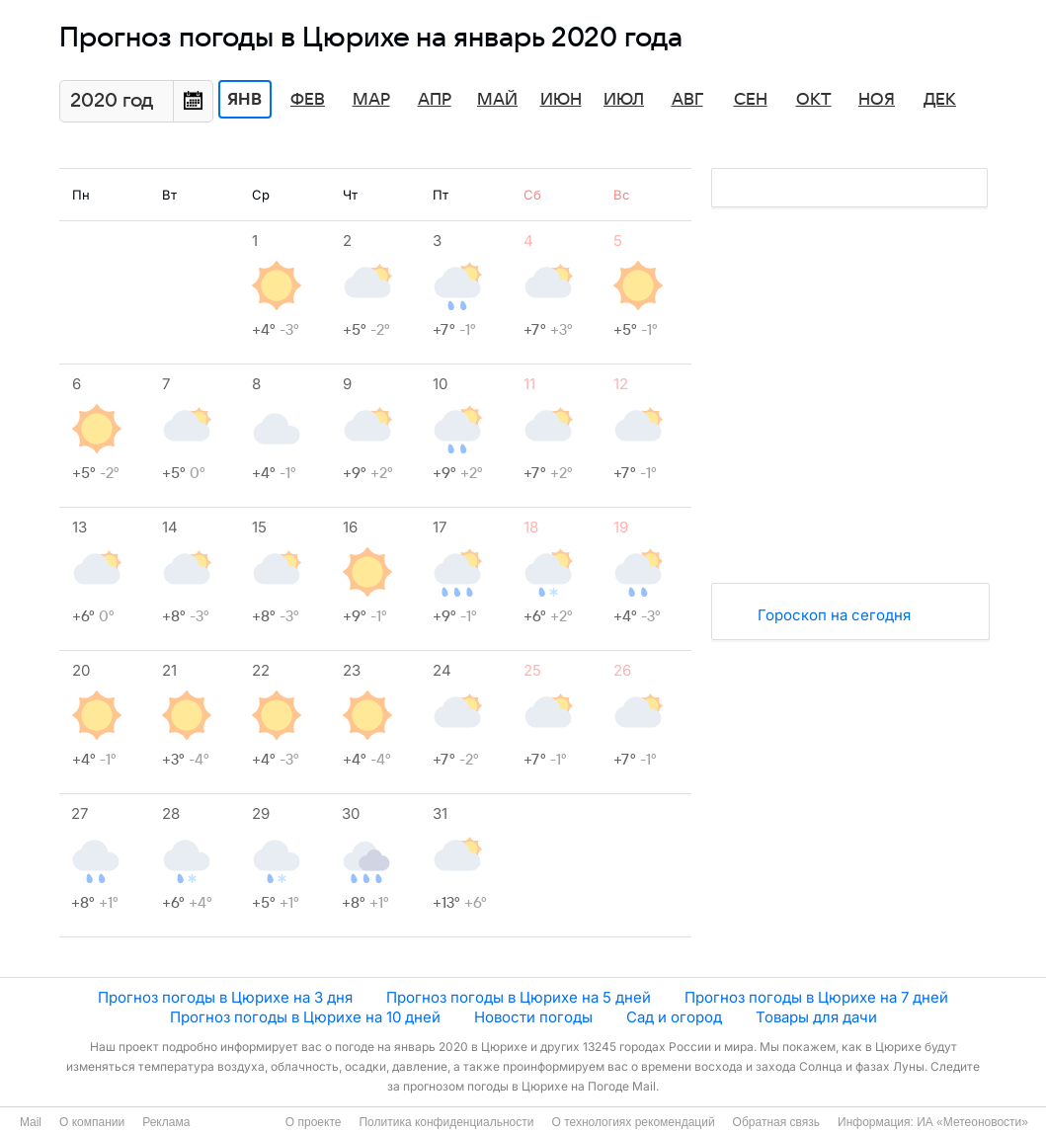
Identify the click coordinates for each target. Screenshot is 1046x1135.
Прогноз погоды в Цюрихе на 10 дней (305, 1017)
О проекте (313, 1122)
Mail (30, 1122)
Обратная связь (776, 1122)
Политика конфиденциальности (446, 1122)
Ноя (876, 100)
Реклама (166, 1122)
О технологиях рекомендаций (632, 1122)
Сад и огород (674, 1017)
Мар (371, 100)
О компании (91, 1122)
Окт (814, 100)
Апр (434, 100)
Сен (750, 100)
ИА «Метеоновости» (972, 1122)
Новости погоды (533, 1017)
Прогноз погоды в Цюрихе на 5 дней (518, 997)
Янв (244, 100)
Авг (687, 100)
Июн (561, 100)
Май (497, 100)
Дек (940, 100)
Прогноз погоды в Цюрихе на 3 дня (225, 997)
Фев (307, 100)
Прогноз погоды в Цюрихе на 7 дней (816, 997)
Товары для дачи (816, 1017)
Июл (623, 100)
